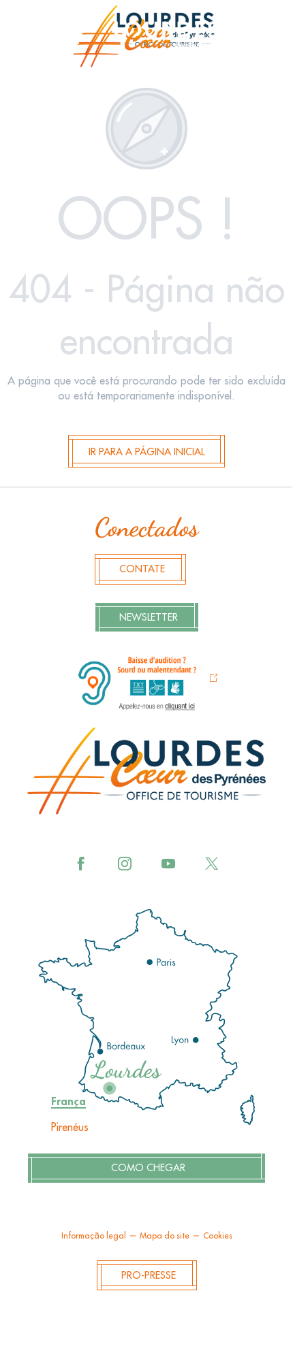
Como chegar (148, 1168)
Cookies (217, 1236)
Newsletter (148, 617)
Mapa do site (164, 1236)
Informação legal (93, 1236)
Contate (142, 569)
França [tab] (68, 1101)
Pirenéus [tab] (70, 1127)
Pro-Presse (148, 1276)
